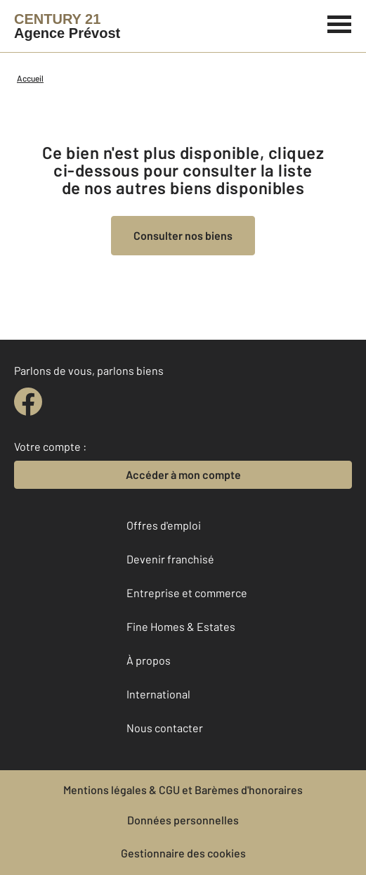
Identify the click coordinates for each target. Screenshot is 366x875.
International (158, 694)
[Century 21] (67, 26)
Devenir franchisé (170, 559)
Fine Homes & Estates (180, 626)
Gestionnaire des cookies (183, 853)
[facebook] (28, 402)
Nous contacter (164, 727)
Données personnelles (183, 819)
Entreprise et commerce (186, 592)
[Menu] (339, 22)
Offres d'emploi (163, 525)
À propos (148, 660)
